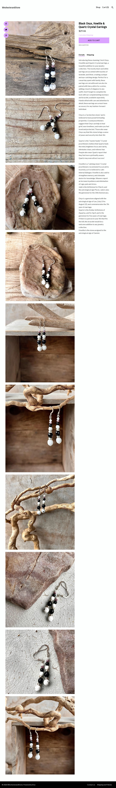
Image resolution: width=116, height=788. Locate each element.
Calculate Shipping (86, 35)
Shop (98, 7)
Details (82, 55)
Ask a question (84, 45)
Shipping (90, 55)
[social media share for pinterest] (6, 35)
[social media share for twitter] (6, 29)
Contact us (91, 785)
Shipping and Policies (104, 785)
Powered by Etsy (29, 785)
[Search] (112, 7)
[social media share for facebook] (6, 24)
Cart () (105, 7)
